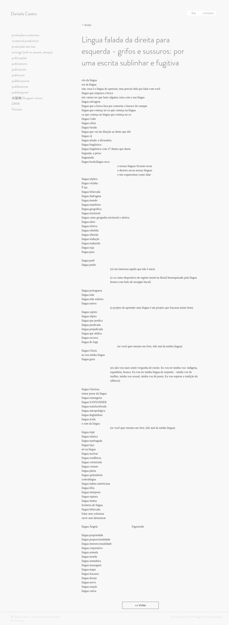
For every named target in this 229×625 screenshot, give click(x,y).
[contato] (208, 13)
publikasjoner (20, 92)
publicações (19, 58)
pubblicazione (20, 81)
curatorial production (25, 40)
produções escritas (23, 46)
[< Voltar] (87, 25)
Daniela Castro (24, 14)
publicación (19, 69)
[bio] (193, 13)
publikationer (20, 86)
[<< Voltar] (140, 605)
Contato (20, 620)
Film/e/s (17, 109)
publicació (18, 75)
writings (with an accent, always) (32, 52)
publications (19, 63)
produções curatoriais (25, 35)
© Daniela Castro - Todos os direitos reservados (35, 617)
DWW (16, 103)
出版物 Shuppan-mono (27, 98)
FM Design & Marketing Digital (205, 617)
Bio (12, 620)
